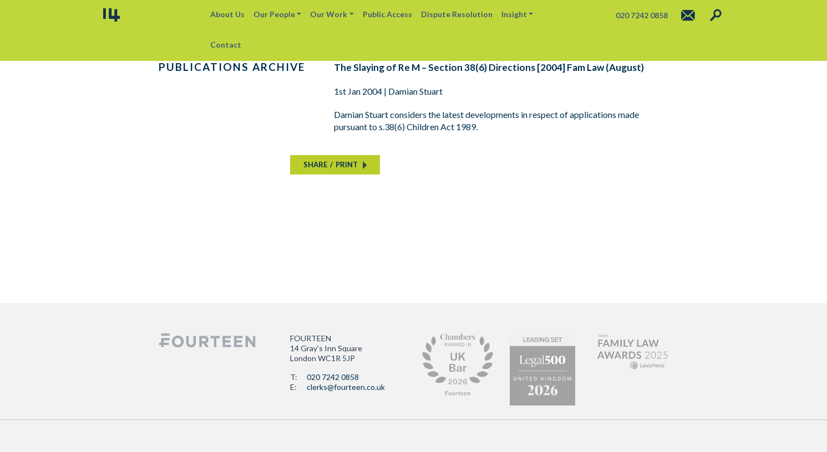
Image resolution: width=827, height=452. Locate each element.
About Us (227, 14)
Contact (225, 44)
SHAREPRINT (330, 164)
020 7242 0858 (333, 377)
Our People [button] (274, 14)
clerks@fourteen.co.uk (346, 387)
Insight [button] (514, 14)
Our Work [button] (328, 14)
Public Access (387, 14)
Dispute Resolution (457, 14)
